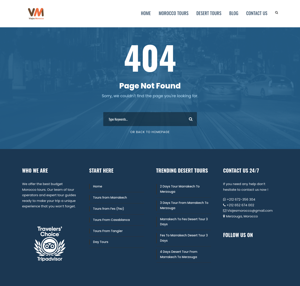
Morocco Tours (173, 13)
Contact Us (256, 13)
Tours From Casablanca (111, 220)
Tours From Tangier (108, 231)
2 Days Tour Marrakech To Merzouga (180, 189)
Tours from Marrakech (110, 197)
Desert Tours (209, 13)
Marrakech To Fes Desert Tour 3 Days (184, 222)
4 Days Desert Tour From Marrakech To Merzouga (178, 254)
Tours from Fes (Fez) (108, 208)
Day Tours (100, 242)
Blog (233, 13)
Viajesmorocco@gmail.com (250, 210)
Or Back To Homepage (150, 132)
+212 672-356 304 (241, 199)
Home (146, 13)
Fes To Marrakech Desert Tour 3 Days (184, 238)
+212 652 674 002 (240, 205)
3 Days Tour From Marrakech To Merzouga (184, 205)
